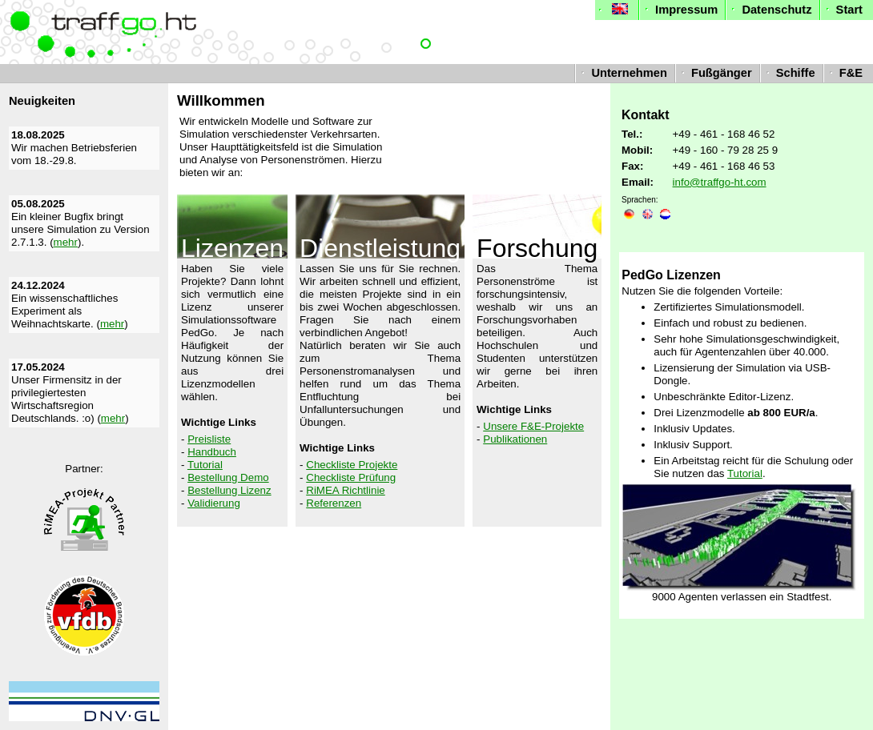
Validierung (213, 503)
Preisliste (209, 439)
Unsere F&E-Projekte (533, 426)
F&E (844, 72)
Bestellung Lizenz (229, 490)
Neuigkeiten (42, 100)
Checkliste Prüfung (351, 477)
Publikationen (515, 439)
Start (843, 9)
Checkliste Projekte (351, 465)
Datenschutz (769, 9)
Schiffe (788, 72)
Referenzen (333, 503)
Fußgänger (715, 72)
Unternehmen (622, 72)
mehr (66, 242)
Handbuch (211, 452)
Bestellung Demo (228, 477)
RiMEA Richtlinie (345, 490)
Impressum (680, 9)
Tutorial (205, 465)
